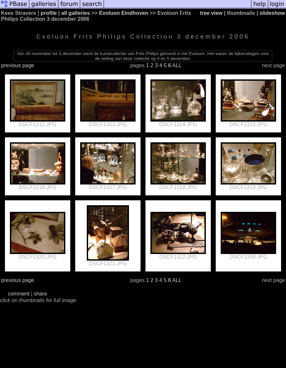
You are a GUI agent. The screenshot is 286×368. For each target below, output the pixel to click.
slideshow (272, 13)
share (40, 294)
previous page (17, 65)
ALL (176, 65)
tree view (211, 13)
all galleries (75, 13)
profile (49, 13)
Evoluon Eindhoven (123, 13)
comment (19, 294)
